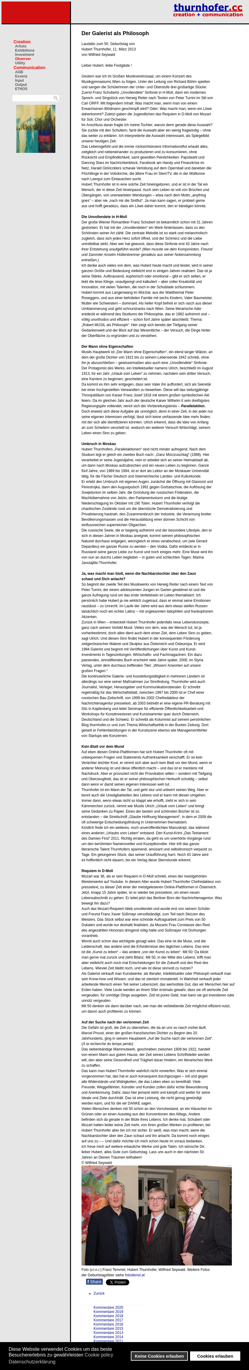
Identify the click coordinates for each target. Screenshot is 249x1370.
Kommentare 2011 (108, 1341)
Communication (29, 67)
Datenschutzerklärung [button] (32, 1361)
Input (19, 80)
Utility (20, 63)
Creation (22, 41)
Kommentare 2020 (108, 1307)
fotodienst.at (135, 1275)
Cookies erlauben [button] (215, 1356)
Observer (23, 59)
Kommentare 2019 (108, 1312)
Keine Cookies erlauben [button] (159, 1356)
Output (21, 85)
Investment (24, 55)
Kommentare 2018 (108, 1316)
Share (94, 1281)
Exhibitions (25, 50)
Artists (20, 46)
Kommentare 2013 (108, 1333)
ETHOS (21, 89)
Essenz (21, 76)
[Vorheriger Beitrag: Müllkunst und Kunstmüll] (99, 1293)
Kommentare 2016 (108, 1324)
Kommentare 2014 (108, 1337)
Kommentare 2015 (108, 1328)
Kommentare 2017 (108, 1320)
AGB (19, 72)
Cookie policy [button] (99, 1354)
